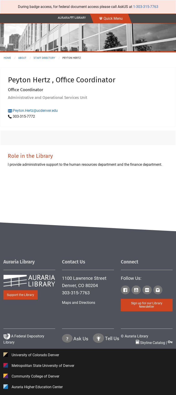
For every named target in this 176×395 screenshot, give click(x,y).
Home (7, 57)
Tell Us (112, 338)
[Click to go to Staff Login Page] (170, 343)
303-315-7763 (76, 292)
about (22, 57)
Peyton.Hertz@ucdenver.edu (33, 110)
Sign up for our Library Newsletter (146, 304)
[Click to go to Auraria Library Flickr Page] (147, 291)
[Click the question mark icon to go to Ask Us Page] (67, 339)
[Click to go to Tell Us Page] (98, 339)
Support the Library (20, 295)
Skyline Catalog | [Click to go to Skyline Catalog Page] (152, 343)
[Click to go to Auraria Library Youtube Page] (136, 291)
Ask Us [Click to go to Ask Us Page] (80, 338)
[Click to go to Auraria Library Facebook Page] (126, 291)
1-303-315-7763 (145, 7)
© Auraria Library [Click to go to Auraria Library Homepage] (134, 336)
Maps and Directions (78, 302)
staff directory (44, 57)
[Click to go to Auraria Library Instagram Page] (158, 291)
